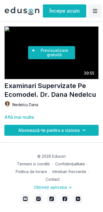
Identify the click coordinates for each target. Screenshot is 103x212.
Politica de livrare (31, 171)
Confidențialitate (70, 164)
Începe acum (64, 11)
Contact (53, 179)
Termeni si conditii (33, 164)
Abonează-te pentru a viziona (52, 130)
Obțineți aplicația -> (53, 187)
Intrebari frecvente (69, 171)
